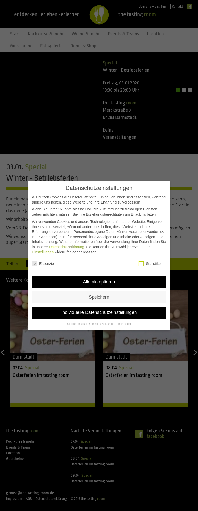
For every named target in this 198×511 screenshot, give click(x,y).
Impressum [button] (124, 317)
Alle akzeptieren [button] (99, 275)
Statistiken (151, 257)
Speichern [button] (99, 290)
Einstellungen (43, 245)
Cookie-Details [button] (76, 317)
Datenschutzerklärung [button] (101, 317)
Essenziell (43, 257)
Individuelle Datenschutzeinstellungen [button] (99, 305)
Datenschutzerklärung (66, 240)
